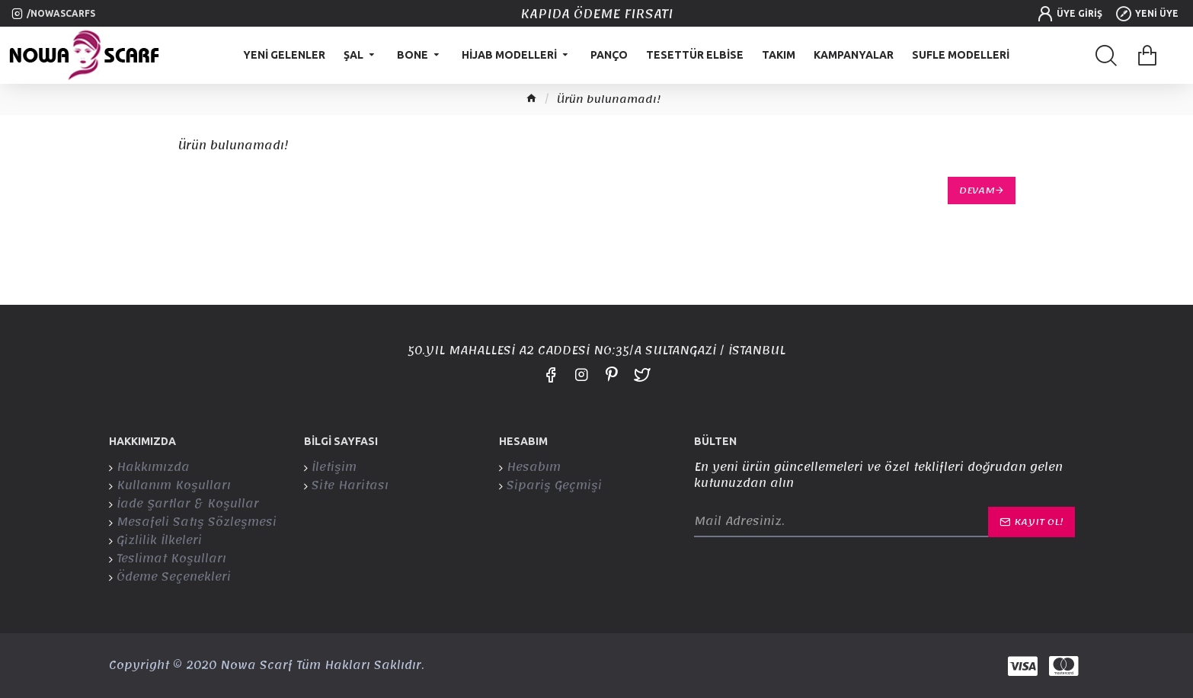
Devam (977, 190)
